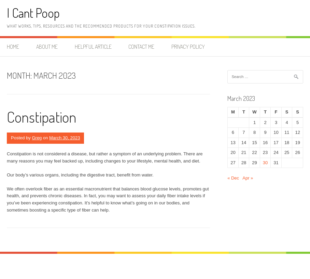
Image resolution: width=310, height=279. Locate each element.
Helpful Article (93, 46)
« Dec (233, 178)
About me (47, 46)
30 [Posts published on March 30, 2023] (265, 162)
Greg (37, 137)
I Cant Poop (33, 13)
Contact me (141, 46)
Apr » (247, 178)
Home (13, 46)
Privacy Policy (188, 46)
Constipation (41, 116)
